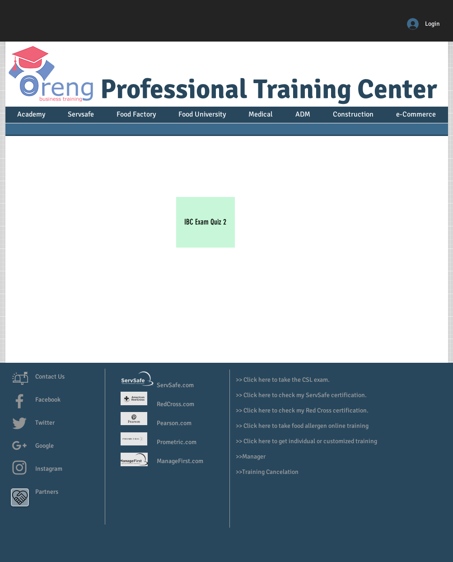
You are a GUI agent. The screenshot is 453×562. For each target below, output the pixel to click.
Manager (254, 456)
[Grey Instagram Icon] (19, 467)
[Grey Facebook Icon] (19, 401)
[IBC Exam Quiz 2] (205, 222)
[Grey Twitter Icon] (19, 423)
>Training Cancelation (269, 472)
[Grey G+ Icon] (19, 445)
